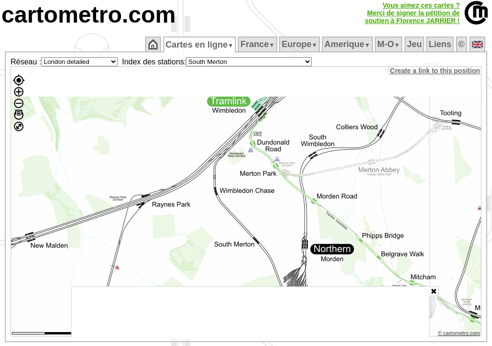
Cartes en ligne (200, 44)
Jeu (414, 44)
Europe (300, 44)
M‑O (389, 44)
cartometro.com (88, 14)
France (258, 44)
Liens (441, 44)
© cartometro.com (460, 334)
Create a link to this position (435, 70)
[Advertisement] (250, 312)
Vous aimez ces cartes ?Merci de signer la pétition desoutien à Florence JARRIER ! (412, 13)
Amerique (348, 44)
